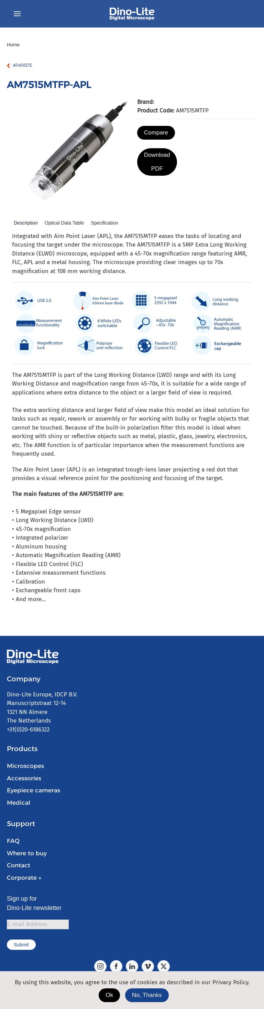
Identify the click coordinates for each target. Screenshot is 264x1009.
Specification (104, 223)
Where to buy (27, 853)
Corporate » (24, 877)
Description (26, 223)
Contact (18, 865)
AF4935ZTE (22, 65)
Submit (21, 944)
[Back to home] (132, 14)
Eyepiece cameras (33, 790)
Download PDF (157, 162)
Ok (109, 995)
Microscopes (25, 765)
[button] (17, 14)
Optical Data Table (64, 223)
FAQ (13, 840)
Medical (18, 802)
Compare (156, 132)
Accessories (24, 778)
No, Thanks (147, 995)
